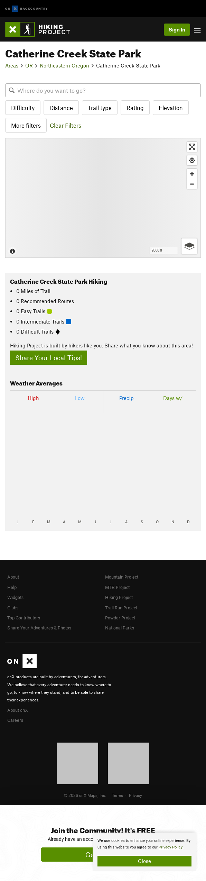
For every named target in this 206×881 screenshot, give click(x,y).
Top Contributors (23, 617)
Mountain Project (121, 577)
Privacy (135, 795)
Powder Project (120, 617)
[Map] (103, 197)
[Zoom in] (192, 174)
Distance (61, 107)
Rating (135, 107)
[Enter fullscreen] (192, 147)
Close (144, 861)
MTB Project (117, 587)
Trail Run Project (121, 607)
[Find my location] (192, 160)
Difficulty (23, 107)
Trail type (100, 107)
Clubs (12, 607)
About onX (17, 710)
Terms (117, 795)
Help (12, 587)
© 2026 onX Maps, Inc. (85, 795)
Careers (15, 720)
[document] (144, 851)
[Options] (189, 246)
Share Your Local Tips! (48, 358)
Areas (11, 65)
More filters (26, 125)
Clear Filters (65, 125)
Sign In (177, 29)
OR (29, 65)
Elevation (171, 107)
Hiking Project (119, 597)
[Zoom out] (192, 184)
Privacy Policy (170, 847)
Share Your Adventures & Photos (39, 627)
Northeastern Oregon (64, 65)
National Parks (119, 627)
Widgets (15, 597)
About (13, 577)
